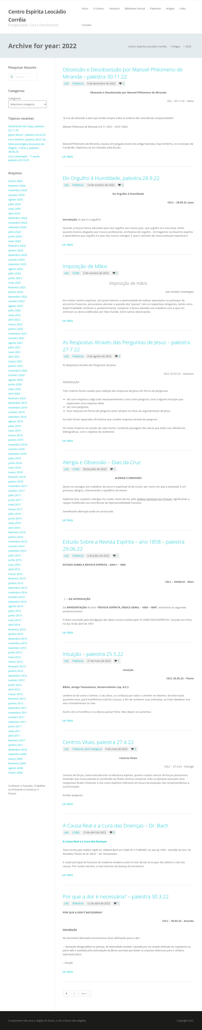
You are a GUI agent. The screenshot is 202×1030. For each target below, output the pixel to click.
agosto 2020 (15, 380)
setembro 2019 (17, 417)
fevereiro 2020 (17, 398)
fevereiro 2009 (17, 763)
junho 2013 (15, 652)
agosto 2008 (15, 768)
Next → (85, 993)
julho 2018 (14, 458)
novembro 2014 (17, 592)
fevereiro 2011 (17, 740)
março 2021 (15, 361)
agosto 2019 (15, 421)
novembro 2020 (17, 370)
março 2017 (15, 509)
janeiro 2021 (15, 366)
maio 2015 (14, 564)
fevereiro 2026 (17, 185)
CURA (76, 273)
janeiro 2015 (15, 583)
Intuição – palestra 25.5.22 (93, 653)
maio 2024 (14, 241)
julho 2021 (14, 347)
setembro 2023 (17, 264)
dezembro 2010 (17, 749)
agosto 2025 (15, 199)
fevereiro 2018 (17, 477)
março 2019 (15, 435)
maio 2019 (14, 430)
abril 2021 (14, 356)
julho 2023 (14, 273)
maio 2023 (14, 282)
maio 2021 (14, 352)
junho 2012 (15, 685)
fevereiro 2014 (17, 629)
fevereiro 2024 (17, 245)
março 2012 (15, 694)
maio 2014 (14, 620)
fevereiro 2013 (17, 666)
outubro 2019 (16, 412)
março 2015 (15, 574)
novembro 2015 (17, 541)
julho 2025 (14, 204)
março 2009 (15, 759)
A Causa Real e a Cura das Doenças (85, 841)
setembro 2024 (17, 227)
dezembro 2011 (17, 708)
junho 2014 (15, 615)
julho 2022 (14, 310)
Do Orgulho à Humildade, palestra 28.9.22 (111, 178)
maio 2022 (14, 315)
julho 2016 (14, 513)
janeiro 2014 (15, 634)
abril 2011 (14, 735)
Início (85, 8)
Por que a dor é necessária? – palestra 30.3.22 (116, 896)
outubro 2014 (16, 597)
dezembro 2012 (17, 675)
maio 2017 (14, 504)
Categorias (14, 98)
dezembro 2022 (17, 296)
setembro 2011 (17, 722)
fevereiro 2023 (17, 287)
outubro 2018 (16, 449)
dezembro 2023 (17, 255)
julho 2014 (14, 611)
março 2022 (15, 324)
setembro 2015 (17, 550)
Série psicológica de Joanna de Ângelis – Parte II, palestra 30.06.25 (26, 147)
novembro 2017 (17, 486)
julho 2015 (14, 555)
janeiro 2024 (15, 250)
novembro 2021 (17, 333)
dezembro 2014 (17, 587)
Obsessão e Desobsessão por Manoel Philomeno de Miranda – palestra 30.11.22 (123, 73)
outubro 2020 (16, 375)
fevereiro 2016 (17, 532)
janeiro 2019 (15, 440)
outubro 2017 (16, 490)
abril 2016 (14, 527)
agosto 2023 (15, 269)
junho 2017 (15, 500)
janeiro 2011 (15, 745)
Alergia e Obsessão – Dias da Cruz (102, 462)
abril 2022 (14, 319)
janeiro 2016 (15, 537)
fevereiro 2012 (17, 698)
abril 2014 (14, 624)
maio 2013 (14, 657)
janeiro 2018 (15, 481)
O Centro (98, 8)
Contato (86, 25)
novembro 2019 (17, 407)
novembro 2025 (17, 190)
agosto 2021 (15, 343)
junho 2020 (15, 384)
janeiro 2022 (15, 329)
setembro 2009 (17, 754)
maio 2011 (14, 731)
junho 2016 (15, 518)
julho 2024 (14, 232)
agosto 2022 (15, 306)
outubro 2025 (16, 195)
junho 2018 (15, 463)
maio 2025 (14, 208)
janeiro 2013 (15, 671)
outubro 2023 (16, 259)
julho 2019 (14, 426)
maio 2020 (14, 389)
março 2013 (15, 661)
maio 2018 (14, 467)
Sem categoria (93, 749)
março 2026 (15, 181)
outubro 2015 (16, 546)
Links (183, 8)
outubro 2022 (16, 301)
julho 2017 (14, 495)
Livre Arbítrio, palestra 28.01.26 (27, 139)
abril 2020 (14, 393)
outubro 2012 (16, 680)
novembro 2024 (17, 222)
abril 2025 (14, 213)
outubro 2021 (16, 338)
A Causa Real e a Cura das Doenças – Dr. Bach (115, 825)
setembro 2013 (17, 648)
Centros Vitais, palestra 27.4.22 (98, 742)
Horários (114, 8)
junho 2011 (15, 726)
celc (66, 83)
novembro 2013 (17, 643)
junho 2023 (15, 278)
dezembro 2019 (17, 403)
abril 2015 (14, 569)
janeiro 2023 (15, 292)
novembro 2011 (17, 712)
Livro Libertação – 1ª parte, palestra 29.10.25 (24, 158)
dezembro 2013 (17, 638)
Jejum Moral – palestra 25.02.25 (27, 134)
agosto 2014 (15, 606)
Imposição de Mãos (85, 266)
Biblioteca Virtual (135, 8)
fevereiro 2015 (17, 578)
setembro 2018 (17, 454)
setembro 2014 (17, 601)
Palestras (155, 8)
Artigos (170, 8)
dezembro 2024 (17, 218)
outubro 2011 (16, 717)
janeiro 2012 (15, 703)
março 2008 (15, 772)
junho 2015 (15, 560)
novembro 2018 (17, 444)
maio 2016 (14, 523)
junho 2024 (15, 236)
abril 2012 (14, 689)
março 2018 (15, 472)
